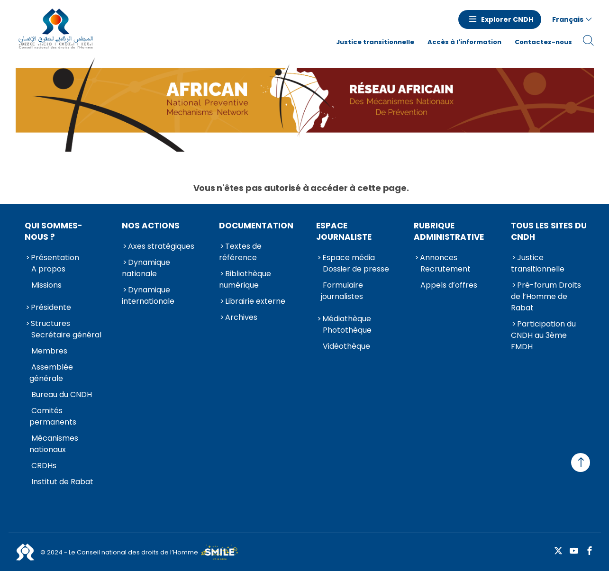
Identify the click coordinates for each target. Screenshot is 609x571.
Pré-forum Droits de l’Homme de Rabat (546, 296)
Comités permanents (52, 416)
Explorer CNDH (507, 19)
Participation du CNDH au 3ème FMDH (543, 335)
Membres (49, 350)
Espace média (348, 257)
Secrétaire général (66, 334)
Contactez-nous (543, 41)
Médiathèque (346, 318)
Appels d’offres (448, 285)
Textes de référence (240, 252)
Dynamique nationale (146, 268)
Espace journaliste (344, 231)
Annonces (438, 257)
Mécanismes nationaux (53, 444)
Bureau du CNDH (61, 394)
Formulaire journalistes (342, 291)
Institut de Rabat (62, 481)
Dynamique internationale (148, 295)
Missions (46, 285)
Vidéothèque (346, 346)
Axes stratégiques (161, 246)
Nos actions (151, 225)
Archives (241, 317)
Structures (50, 323)
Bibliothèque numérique (245, 279)
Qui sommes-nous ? (53, 231)
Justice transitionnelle (375, 41)
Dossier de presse (356, 268)
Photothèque (347, 330)
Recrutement (445, 268)
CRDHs (43, 465)
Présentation (55, 257)
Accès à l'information (464, 41)
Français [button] (567, 19)
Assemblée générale (51, 373)
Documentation (256, 225)
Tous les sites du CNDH (549, 231)
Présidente (51, 307)
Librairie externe (255, 301)
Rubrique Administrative (449, 231)
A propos (48, 268)
